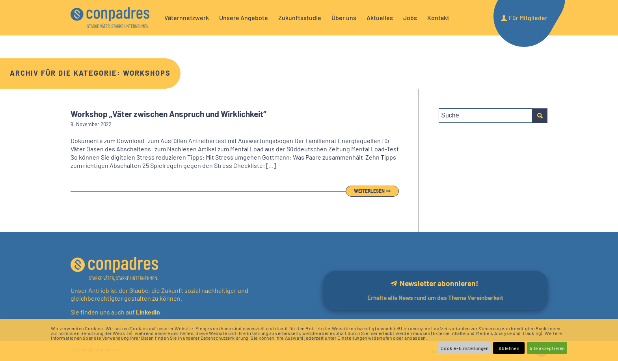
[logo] (110, 17)
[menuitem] (186, 17)
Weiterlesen (369, 191)
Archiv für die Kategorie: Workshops (90, 73)
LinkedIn (147, 312)
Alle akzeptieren (547, 348)
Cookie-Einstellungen (464, 348)
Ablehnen (509, 348)
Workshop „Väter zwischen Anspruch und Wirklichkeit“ (168, 114)
